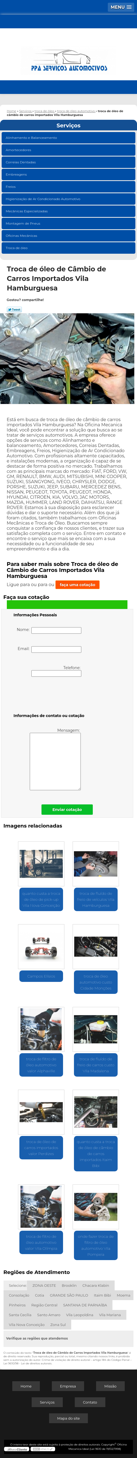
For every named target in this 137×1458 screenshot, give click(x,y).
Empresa (68, 1386)
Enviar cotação (67, 809)
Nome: (49, 630)
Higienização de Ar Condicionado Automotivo (43, 199)
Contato (90, 1402)
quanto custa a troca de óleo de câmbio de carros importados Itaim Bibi (96, 1153)
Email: (49, 649)
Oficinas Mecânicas (22, 236)
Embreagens (17, 174)
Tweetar (14, 309)
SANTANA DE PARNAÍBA (85, 1305)
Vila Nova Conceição (27, 1324)
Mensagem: (55, 759)
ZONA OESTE (44, 1285)
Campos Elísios (41, 976)
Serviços (68, 125)
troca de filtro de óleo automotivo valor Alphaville (41, 1064)
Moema (123, 1295)
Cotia (39, 1295)
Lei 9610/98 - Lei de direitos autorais (28, 1363)
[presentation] (48, 696)
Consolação (19, 1295)
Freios (11, 187)
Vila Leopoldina (79, 1315)
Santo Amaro (48, 1315)
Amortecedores (19, 150)
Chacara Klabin (95, 1285)
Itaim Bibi (102, 1295)
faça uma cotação (77, 584)
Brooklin (69, 1285)
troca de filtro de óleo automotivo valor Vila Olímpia (41, 1242)
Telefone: (56, 671)
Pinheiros (17, 1305)
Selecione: (18, 1285)
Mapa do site (68, 1418)
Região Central (44, 1305)
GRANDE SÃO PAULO (69, 1295)
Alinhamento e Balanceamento (32, 138)
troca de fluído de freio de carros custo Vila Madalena (95, 1064)
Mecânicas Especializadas (27, 211)
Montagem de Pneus (23, 223)
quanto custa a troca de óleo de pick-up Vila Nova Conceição (41, 899)
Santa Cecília (20, 1315)
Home (25, 1386)
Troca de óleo (17, 248)
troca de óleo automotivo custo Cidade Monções (95, 982)
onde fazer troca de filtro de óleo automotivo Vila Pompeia (96, 1245)
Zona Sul (58, 1324)
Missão (110, 1386)
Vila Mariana (110, 1315)
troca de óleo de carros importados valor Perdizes (41, 1147)
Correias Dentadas (21, 162)
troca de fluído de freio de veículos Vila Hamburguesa (95, 899)
